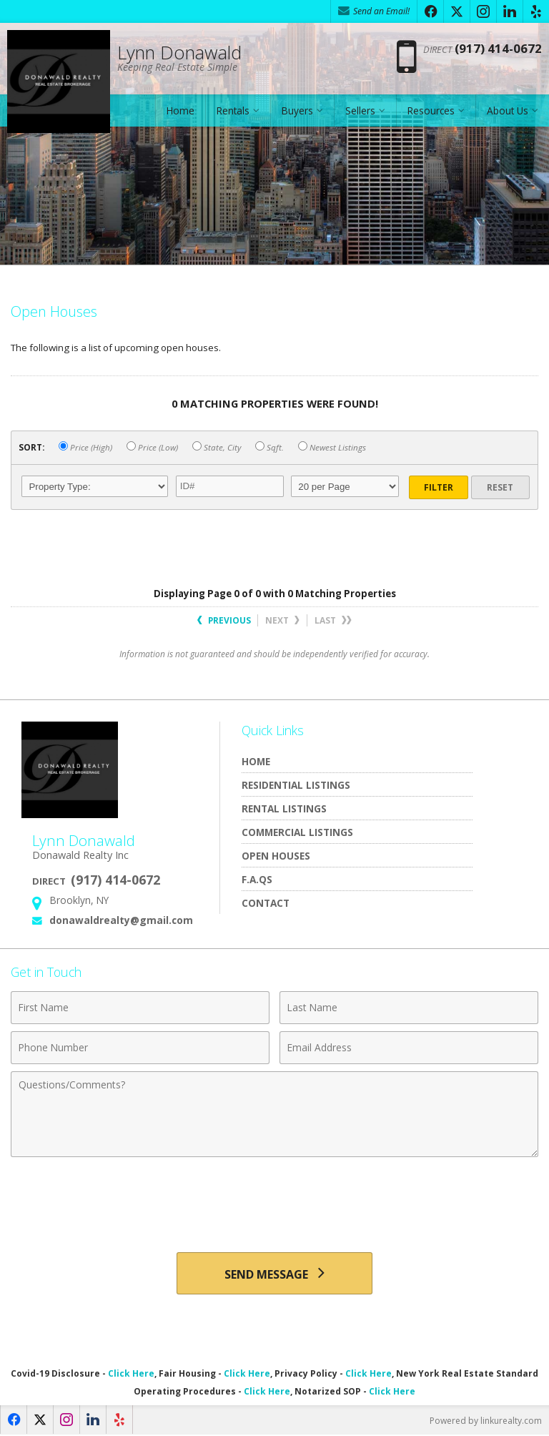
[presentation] (274, 1199)
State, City (216, 447)
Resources (431, 110)
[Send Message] (274, 1273)
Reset (500, 487)
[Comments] (274, 1114)
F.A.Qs (257, 879)
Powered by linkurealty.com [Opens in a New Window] (486, 1421)
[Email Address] (409, 1047)
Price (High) (85, 447)
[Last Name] (409, 1007)
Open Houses (276, 855)
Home (180, 110)
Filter (438, 487)
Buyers (297, 110)
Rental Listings (284, 808)
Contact (266, 903)
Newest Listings (332, 447)
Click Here (131, 1374)
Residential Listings (296, 785)
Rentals (233, 110)
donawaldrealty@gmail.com (121, 920)
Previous (224, 620)
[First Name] (140, 1007)
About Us (507, 110)
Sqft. (269, 447)
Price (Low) (152, 447)
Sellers (360, 110)
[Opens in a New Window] (430, 11)
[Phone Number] (140, 1047)
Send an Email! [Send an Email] (374, 11)
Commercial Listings (297, 832)
